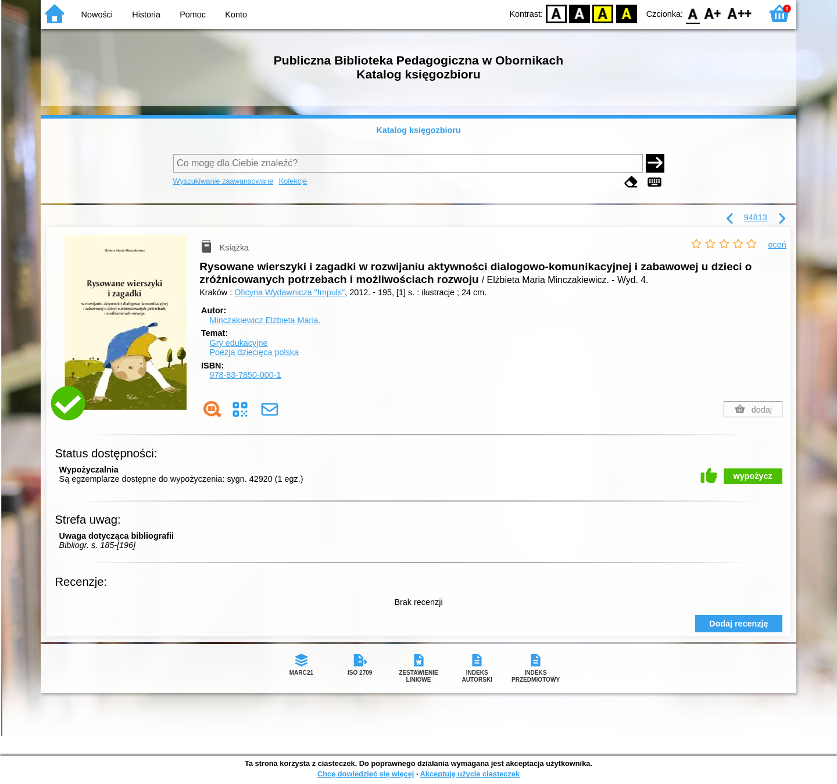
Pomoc (193, 14)
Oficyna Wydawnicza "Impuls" (289, 292)
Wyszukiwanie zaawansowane (223, 181)
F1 (712, 13)
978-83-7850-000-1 (245, 375)
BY (626, 13)
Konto (236, 14)
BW (579, 13)
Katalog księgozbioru (418, 130)
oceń (777, 244)
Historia (146, 14)
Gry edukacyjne (238, 343)
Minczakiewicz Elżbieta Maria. (264, 320)
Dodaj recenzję (738, 623)
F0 (692, 13)
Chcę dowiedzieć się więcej (365, 773)
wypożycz (753, 476)
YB (603, 13)
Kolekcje (293, 181)
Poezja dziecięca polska (254, 352)
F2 (739, 13)
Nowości (97, 14)
